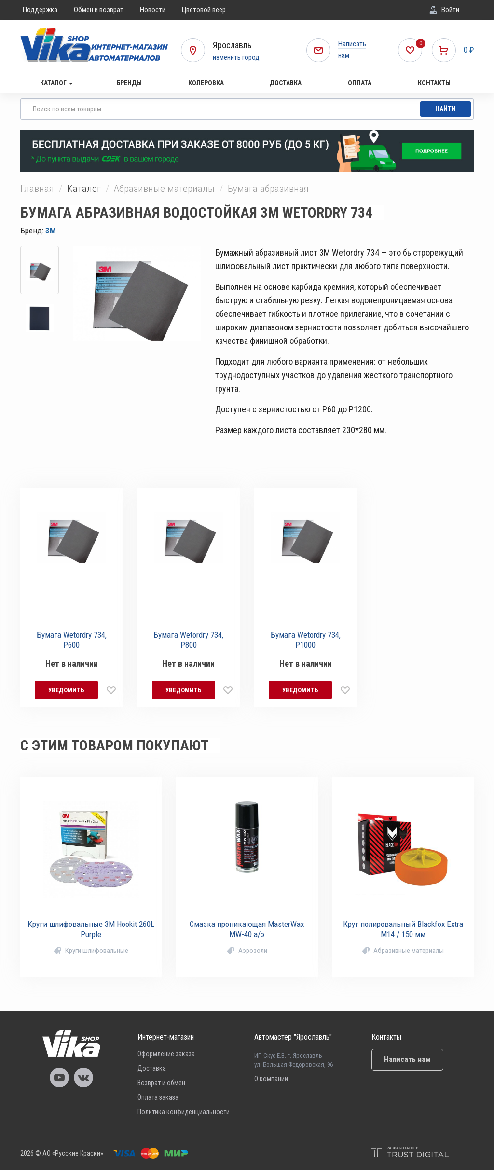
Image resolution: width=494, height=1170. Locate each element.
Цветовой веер (204, 9)
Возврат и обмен (161, 1083)
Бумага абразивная (268, 188)
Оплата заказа (157, 1097)
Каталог (56, 83)
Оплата (359, 83)
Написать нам (407, 1059)
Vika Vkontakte (83, 1077)
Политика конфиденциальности (183, 1112)
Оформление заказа (166, 1054)
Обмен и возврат (99, 9)
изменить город (236, 57)
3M (50, 230)
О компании (271, 1079)
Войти (450, 9)
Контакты (434, 83)
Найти (445, 109)
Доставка (286, 83)
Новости (152, 9)
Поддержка (40, 9)
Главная (37, 188)
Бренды (129, 83)
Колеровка (206, 83)
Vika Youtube (59, 1077)
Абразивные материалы (164, 188)
